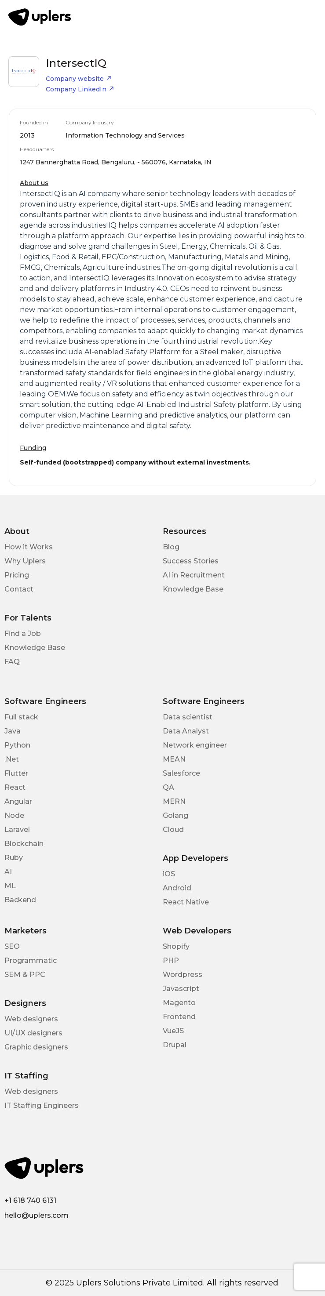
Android (177, 888)
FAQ (12, 661)
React (15, 787)
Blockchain (24, 843)
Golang (175, 815)
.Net (11, 759)
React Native (186, 902)
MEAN (174, 759)
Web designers (31, 1019)
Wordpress (182, 974)
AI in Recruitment (194, 575)
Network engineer (195, 745)
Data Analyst (186, 731)
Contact (18, 589)
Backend (20, 900)
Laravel (17, 829)
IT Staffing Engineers (41, 1105)
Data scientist (187, 717)
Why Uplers (25, 561)
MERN (174, 801)
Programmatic (30, 960)
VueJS (173, 1031)
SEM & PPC (24, 974)
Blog (171, 547)
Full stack (21, 717)
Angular (18, 801)
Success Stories (191, 561)
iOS (169, 874)
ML (10, 886)
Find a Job (22, 633)
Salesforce (181, 773)
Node (14, 815)
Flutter (16, 773)
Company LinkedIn (80, 89)
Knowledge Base (193, 589)
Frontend (179, 1017)
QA (168, 787)
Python (17, 745)
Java (12, 731)
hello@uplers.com (36, 1215)
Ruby (13, 857)
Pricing (16, 575)
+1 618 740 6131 (30, 1200)
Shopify (176, 946)
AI (8, 872)
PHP (171, 960)
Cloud (173, 829)
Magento (179, 1002)
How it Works (28, 547)
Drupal (174, 1045)
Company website (79, 79)
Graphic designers (36, 1047)
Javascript (181, 988)
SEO (12, 946)
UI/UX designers (33, 1033)
